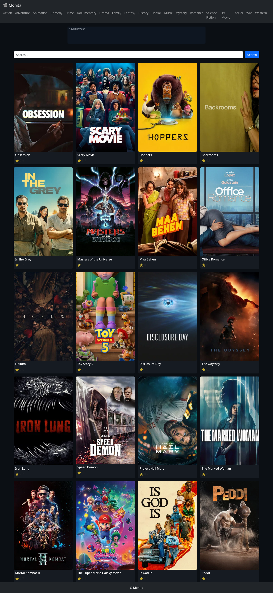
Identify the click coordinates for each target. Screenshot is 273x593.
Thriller (238, 13)
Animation (40, 13)
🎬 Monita (12, 5)
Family (116, 13)
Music (168, 13)
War (249, 13)
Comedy (56, 13)
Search (252, 55)
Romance (196, 13)
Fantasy (129, 13)
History (143, 13)
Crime (69, 13)
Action (7, 13)
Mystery (181, 13)
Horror (156, 13)
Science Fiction (211, 15)
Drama (104, 13)
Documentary (86, 13)
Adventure (22, 13)
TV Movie (226, 15)
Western (261, 13)
